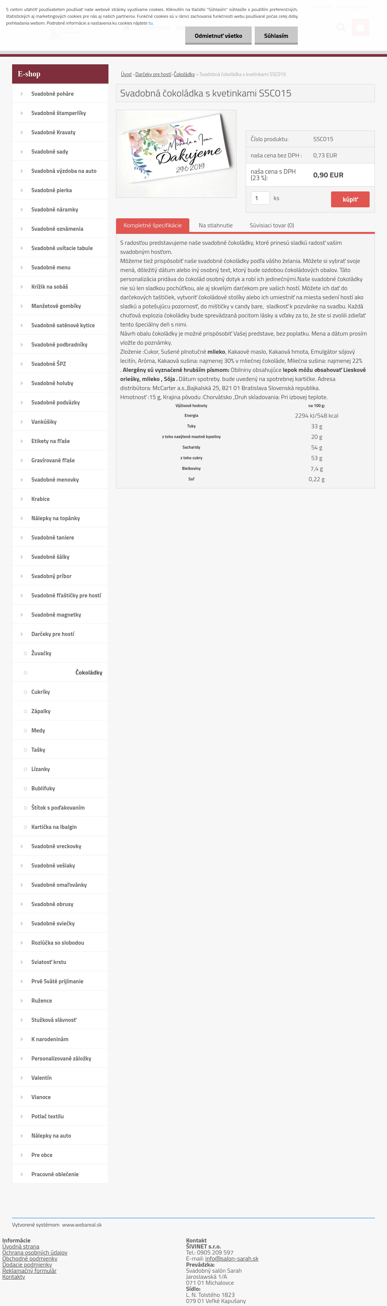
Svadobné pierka (51, 190)
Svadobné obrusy (52, 904)
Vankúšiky (44, 421)
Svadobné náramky (54, 209)
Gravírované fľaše (53, 460)
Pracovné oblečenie (55, 1174)
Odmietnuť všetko (218, 35)
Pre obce (42, 1155)
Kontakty (13, 1276)
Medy (38, 730)
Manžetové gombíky (56, 306)
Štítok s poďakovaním (58, 807)
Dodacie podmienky (27, 1264)
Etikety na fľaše (50, 441)
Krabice (40, 498)
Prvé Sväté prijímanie (57, 981)
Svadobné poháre (52, 93)
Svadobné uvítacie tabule (62, 248)
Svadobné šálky (50, 556)
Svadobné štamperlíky (58, 113)
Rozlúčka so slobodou (57, 942)
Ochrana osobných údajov (34, 1252)
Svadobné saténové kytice (63, 325)
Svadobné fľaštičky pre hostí (66, 595)
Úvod (126, 74)
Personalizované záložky (61, 1058)
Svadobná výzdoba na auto (64, 170)
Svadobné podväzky (55, 402)
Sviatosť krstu (48, 962)
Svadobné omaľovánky (59, 884)
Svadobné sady (49, 151)
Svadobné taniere (52, 537)
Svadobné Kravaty (53, 132)
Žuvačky (41, 653)
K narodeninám (49, 1039)
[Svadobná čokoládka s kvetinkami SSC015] (176, 113)
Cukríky (40, 691)
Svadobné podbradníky (59, 344)
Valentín (41, 1077)
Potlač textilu (47, 1116)
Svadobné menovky (55, 479)
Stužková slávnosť (53, 1019)
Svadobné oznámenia (57, 228)
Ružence (41, 1000)
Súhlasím (276, 35)
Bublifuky (43, 788)
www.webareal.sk (82, 1224)
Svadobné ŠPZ (48, 363)
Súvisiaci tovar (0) (272, 225)
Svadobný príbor (51, 576)
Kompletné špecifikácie (153, 225)
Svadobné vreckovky (56, 846)
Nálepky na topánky (55, 518)
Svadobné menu (51, 267)
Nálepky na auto (51, 1135)
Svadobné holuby (52, 383)
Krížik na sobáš (49, 286)
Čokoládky (89, 672)
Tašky (38, 749)
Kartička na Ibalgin (54, 826)
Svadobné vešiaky (53, 865)
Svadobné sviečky (53, 923)
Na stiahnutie (216, 225)
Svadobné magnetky (56, 614)
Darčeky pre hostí (52, 634)
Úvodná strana (20, 1246)
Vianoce (41, 1097)
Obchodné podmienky (29, 1258)
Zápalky (41, 711)
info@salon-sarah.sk (232, 1258)
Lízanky (40, 769)
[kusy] (260, 198)
